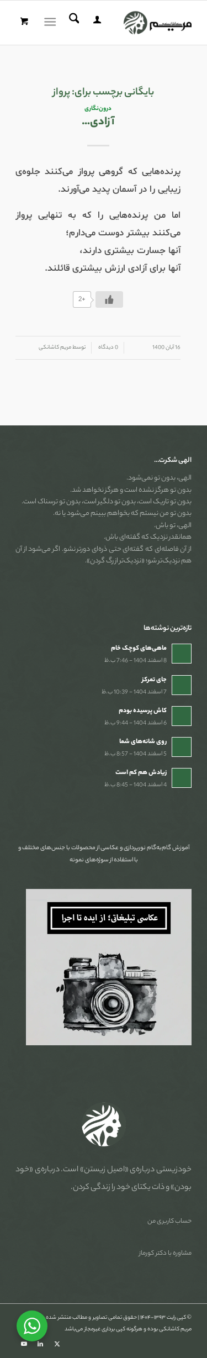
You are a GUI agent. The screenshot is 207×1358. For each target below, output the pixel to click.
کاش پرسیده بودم (143, 711)
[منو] (52, 22)
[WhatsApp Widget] (32, 1325)
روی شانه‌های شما (143, 742)
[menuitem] (95, 23)
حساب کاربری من (169, 1221)
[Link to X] (57, 1344)
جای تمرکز (154, 680)
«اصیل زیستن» (104, 1170)
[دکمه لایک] (109, 299)
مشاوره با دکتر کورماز (165, 1253)
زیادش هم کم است (141, 772)
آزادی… (98, 122)
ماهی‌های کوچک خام (139, 648)
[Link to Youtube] (23, 1344)
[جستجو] (72, 23)
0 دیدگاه (107, 348)
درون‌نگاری (98, 109)
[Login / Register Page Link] (95, 23)
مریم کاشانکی (55, 348)
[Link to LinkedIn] (40, 1344)
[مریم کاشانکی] (121, 23)
